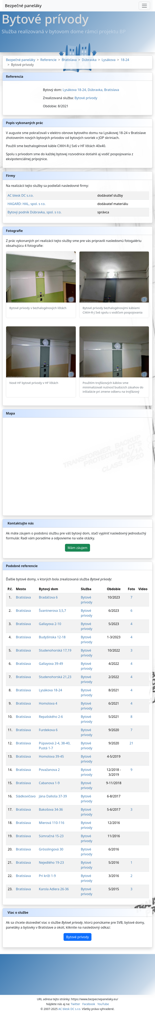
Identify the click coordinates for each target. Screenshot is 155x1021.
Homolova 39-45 (51, 756)
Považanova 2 (49, 769)
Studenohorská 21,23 (55, 677)
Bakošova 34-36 (51, 809)
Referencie (48, 60)
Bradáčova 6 (48, 597)
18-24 (125, 60)
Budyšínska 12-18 (52, 637)
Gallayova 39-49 (51, 663)
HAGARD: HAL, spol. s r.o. (27, 204)
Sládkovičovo (26, 796)
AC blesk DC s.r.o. (21, 195)
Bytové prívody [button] (77, 937)
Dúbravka (89, 60)
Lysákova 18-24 (50, 690)
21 (131, 743)
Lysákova (108, 60)
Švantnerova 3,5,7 (52, 610)
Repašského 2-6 (51, 716)
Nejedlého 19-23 (51, 862)
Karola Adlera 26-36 (54, 889)
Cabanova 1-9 (49, 783)
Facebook (88, 1004)
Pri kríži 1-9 (47, 876)
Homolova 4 (48, 703)
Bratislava (69, 60)
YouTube (103, 1004)
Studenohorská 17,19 (55, 650)
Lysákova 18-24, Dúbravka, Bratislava (91, 90)
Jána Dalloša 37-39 (53, 796)
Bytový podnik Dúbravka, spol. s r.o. (35, 212)
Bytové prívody (86, 98)
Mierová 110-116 (51, 822)
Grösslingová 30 (51, 849)
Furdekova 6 (48, 730)
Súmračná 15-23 (51, 836)
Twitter (75, 1004)
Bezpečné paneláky (23, 5)
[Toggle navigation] (144, 6)
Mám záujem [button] (77, 547)
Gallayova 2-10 (50, 624)
